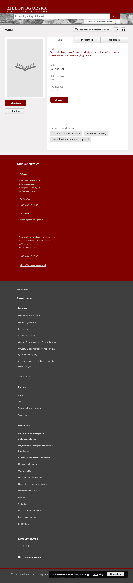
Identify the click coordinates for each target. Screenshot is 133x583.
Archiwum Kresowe (27, 335)
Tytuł (20, 401)
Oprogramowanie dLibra (30, 510)
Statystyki (23, 503)
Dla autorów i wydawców (30, 477)
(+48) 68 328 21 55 (29, 205)
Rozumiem (115, 574)
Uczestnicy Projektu (27, 464)
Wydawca (23, 414)
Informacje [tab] (87, 40)
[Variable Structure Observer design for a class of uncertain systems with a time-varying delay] (25, 68)
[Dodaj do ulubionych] (116, 29)
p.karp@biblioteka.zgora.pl (33, 264)
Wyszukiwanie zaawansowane (99, 21)
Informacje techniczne (29, 490)
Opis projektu (24, 470)
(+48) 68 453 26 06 (29, 256)
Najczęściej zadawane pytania (33, 484)
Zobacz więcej (25, 376)
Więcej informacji (95, 574)
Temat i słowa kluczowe (29, 408)
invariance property (96, 133)
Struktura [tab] (114, 40)
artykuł (54, 90)
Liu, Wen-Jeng (57, 68)
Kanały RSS (23, 523)
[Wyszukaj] (115, 16)
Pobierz (13, 111)
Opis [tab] (60, 40)
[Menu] (129, 3)
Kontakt (22, 497)
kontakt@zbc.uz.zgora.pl (31, 219)
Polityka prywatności (28, 517)
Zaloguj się (23, 545)
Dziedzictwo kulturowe (29, 315)
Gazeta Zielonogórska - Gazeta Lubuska (37, 342)
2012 (52, 79)
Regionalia (23, 328)
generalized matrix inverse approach (71, 139)
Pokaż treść (15, 102)
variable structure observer (66, 133)
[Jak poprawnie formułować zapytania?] (117, 21)
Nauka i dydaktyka (27, 322)
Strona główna (24, 297)
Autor (21, 395)
